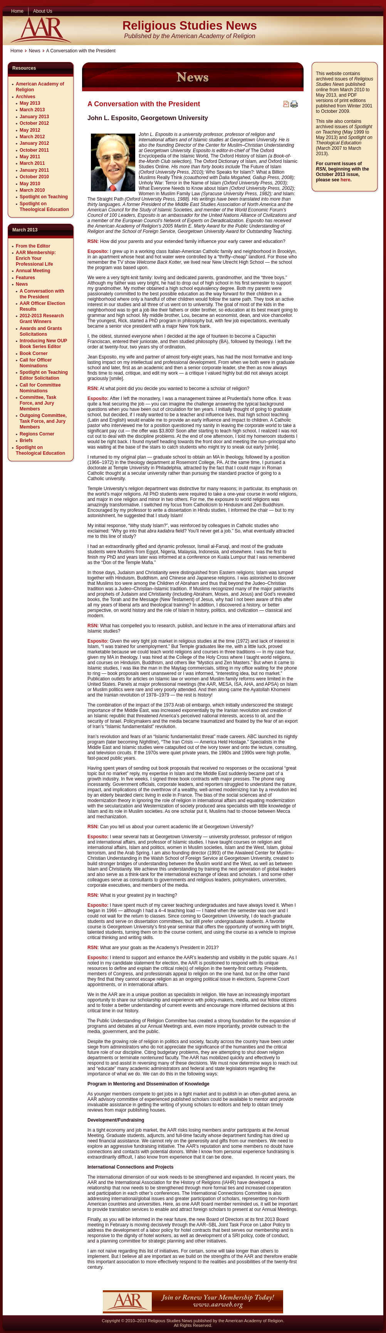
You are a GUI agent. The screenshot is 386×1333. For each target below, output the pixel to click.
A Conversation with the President (143, 104)
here (345, 180)
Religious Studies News (190, 25)
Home (16, 51)
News (34, 51)
